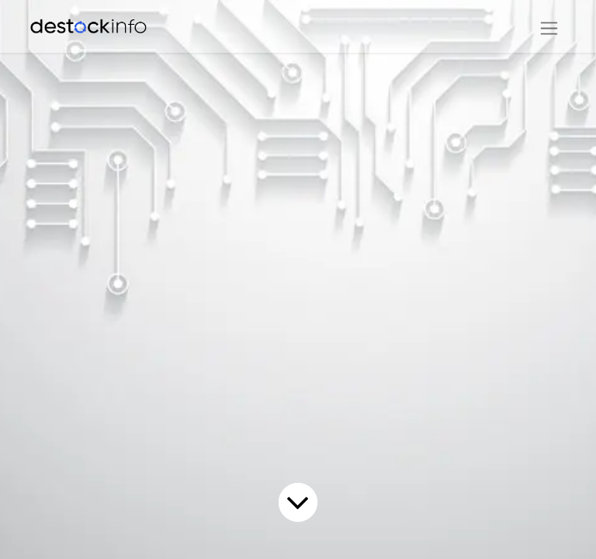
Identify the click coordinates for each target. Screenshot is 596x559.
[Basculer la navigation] (549, 26)
